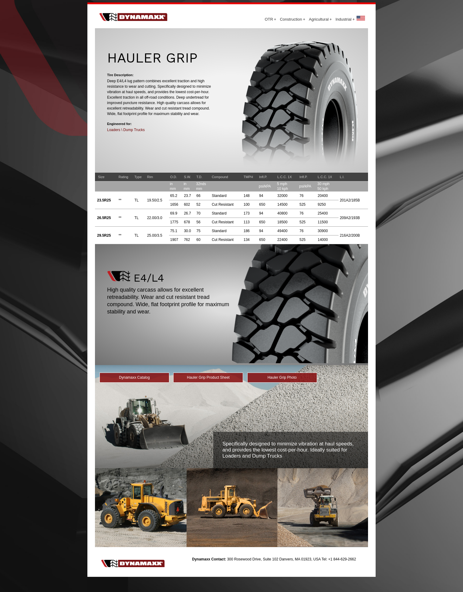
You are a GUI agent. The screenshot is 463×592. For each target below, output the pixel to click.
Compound (220, 177)
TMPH (248, 177)
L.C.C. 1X (284, 177)
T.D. (199, 177)
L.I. (342, 177)
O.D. (173, 177)
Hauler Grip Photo (282, 377)
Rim (150, 177)
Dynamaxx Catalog (134, 377)
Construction (292, 19)
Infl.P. (263, 177)
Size (101, 177)
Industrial (345, 19)
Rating (123, 177)
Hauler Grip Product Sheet (208, 377)
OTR (270, 19)
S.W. (187, 177)
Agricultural (320, 19)
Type (138, 177)
